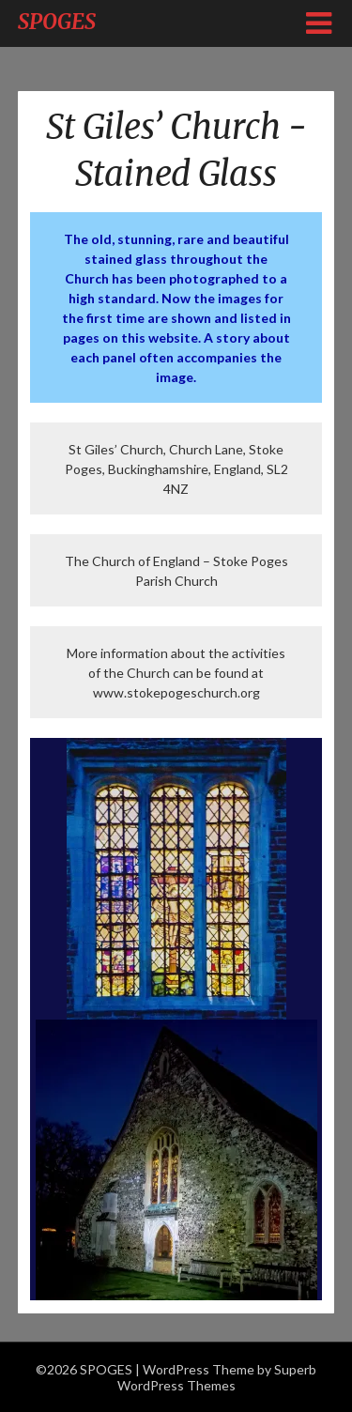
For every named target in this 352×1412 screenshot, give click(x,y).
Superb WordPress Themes (217, 1377)
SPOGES (57, 21)
